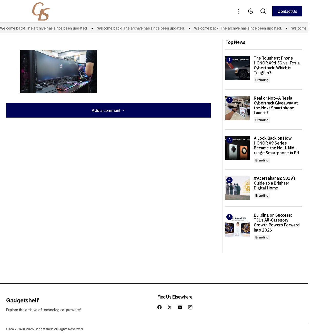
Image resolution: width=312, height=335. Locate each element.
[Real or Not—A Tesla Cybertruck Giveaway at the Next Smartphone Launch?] (237, 108)
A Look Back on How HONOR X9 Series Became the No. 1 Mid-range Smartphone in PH (276, 146)
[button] (238, 11)
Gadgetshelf (22, 300)
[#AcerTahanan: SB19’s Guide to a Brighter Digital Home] (237, 188)
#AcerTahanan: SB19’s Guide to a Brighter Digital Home (275, 183)
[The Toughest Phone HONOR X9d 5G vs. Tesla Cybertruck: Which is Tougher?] (237, 68)
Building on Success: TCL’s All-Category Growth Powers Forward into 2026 (276, 223)
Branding (261, 80)
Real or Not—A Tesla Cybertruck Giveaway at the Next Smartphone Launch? (276, 106)
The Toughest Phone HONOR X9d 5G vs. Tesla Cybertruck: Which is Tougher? (277, 65)
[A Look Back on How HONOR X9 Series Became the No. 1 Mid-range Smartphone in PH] (237, 148)
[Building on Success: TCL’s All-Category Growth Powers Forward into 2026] (237, 225)
